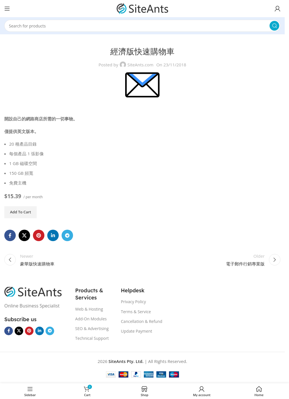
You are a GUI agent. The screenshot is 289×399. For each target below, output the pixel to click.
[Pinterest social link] (38, 235)
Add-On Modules (91, 318)
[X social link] (24, 235)
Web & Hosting (89, 309)
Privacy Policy (133, 301)
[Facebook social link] (10, 235)
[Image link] (33, 291)
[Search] (142, 26)
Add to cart (20, 212)
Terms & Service (136, 311)
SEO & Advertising (92, 328)
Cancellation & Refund (141, 321)
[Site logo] (142, 8)
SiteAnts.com (140, 65)
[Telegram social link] (67, 235)
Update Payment (136, 331)
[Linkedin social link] (53, 235)
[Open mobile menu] (7, 8)
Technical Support (92, 338)
